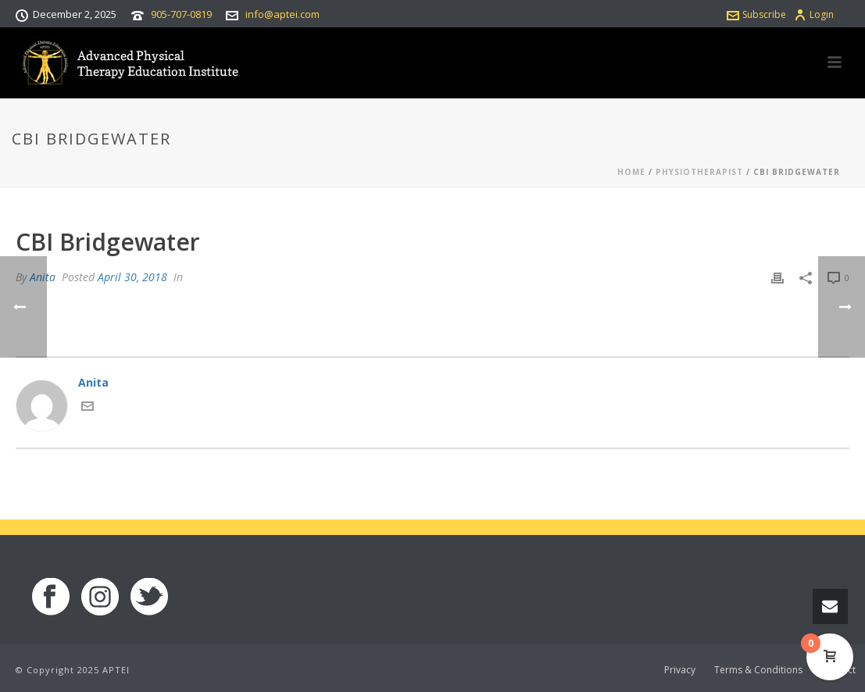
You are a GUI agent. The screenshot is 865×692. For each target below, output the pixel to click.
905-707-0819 (181, 14)
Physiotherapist (699, 171)
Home (631, 171)
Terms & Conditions (758, 670)
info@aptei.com (282, 14)
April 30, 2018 (132, 276)
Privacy (679, 670)
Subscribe (756, 14)
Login (814, 14)
